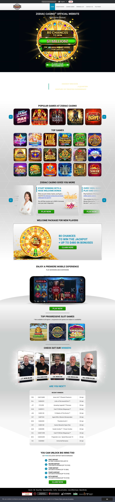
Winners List (80, 6)
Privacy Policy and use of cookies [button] (63, 499)
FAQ (34, 489)
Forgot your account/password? (49, 1)
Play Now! (98, 6)
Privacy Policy (39, 489)
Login (70, 1)
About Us (30, 489)
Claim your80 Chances (57, 65)
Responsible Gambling (47, 489)
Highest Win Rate (83, 489)
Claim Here (67, 247)
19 (34, 493)
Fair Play (55, 489)
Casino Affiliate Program (73, 489)
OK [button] (107, 499)
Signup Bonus (60, 6)
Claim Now (57, 482)
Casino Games (70, 6)
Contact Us (89, 6)
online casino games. (90, 196)
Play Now (46, 211)
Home (52, 6)
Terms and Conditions (62, 489)
